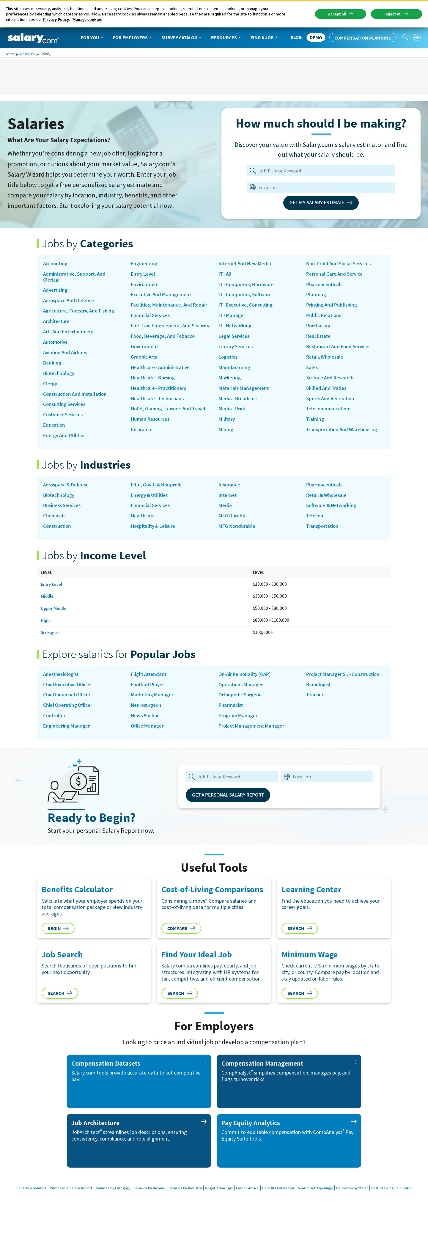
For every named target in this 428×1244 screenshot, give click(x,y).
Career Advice (249, 1206)
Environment (146, 285)
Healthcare (143, 531)
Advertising (56, 292)
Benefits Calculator (281, 1206)
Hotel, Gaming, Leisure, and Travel (163, 432)
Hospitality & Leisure (155, 542)
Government (145, 364)
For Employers (132, 37)
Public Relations (325, 318)
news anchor (146, 733)
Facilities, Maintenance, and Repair (163, 310)
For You (92, 37)
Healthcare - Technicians (159, 418)
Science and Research (331, 383)
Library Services (237, 362)
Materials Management (244, 405)
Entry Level (144, 274)
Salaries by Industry (182, 1206)
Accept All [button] (337, 14)
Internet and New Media (246, 274)
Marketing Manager (153, 712)
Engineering (144, 264)
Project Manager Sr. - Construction (330, 693)
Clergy (50, 390)
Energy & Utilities (151, 509)
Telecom (315, 531)
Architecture (57, 324)
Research (27, 53)
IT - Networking (236, 340)
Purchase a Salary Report (62, 1206)
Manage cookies (87, 19)
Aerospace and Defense (70, 303)
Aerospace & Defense (67, 498)
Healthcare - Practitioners (161, 407)
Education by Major (359, 1206)
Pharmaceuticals (325, 285)
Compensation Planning (362, 38)
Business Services (63, 520)
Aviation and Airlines (67, 357)
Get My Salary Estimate (321, 202)
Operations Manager (241, 701)
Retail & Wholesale (327, 509)
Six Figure (51, 648)
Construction (58, 542)
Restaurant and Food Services (340, 351)
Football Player (148, 701)
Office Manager (148, 744)
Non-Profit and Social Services (341, 264)
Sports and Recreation (332, 405)
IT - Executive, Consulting (247, 318)
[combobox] (317, 187)
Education (55, 433)
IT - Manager (232, 329)
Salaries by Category (105, 1206)
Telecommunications (330, 416)
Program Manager (238, 733)
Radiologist (319, 707)
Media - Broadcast (239, 416)
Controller (55, 733)
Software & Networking (333, 520)
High (45, 636)
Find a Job (264, 37)
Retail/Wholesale (325, 362)
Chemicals (55, 531)
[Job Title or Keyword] (320, 170)
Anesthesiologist (62, 690)
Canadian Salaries (20, 1206)
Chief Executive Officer (69, 701)
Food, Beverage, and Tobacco (164, 353)
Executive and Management (162, 296)
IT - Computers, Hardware (248, 296)
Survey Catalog (181, 37)
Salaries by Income (144, 1206)
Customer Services (64, 423)
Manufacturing (235, 383)
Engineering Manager (67, 744)
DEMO (316, 37)
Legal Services (234, 351)
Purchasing (319, 329)
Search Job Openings (320, 1206)
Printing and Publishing (333, 307)
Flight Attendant (150, 690)
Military (227, 438)
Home (10, 53)
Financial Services (151, 324)
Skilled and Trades (327, 394)
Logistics (228, 373)
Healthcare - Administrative (163, 385)
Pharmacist (231, 723)
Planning (316, 296)
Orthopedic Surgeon (241, 712)
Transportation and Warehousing (344, 438)
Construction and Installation (77, 401)
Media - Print (233, 427)
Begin (58, 947)
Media (225, 520)
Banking (52, 368)
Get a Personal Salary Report (232, 813)
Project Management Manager (252, 744)
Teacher (315, 718)
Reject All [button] (393, 14)
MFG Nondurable (237, 542)
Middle (47, 612)
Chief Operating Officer (69, 723)
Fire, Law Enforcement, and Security (162, 338)
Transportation (323, 542)
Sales (312, 373)
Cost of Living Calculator (402, 1206)
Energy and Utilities (66, 444)
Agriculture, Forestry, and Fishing (81, 314)
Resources (226, 37)
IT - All (225, 285)
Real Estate (319, 340)
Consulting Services (66, 412)
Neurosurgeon (147, 723)
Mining (226, 449)
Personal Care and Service (336, 274)
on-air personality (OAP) (247, 690)
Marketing (230, 394)
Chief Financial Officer (68, 712)
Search (299, 947)
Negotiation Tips (218, 1206)
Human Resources (151, 446)
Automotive (56, 346)
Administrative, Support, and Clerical (77, 277)
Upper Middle (54, 624)
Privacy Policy (56, 19)
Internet (227, 509)
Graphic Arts (145, 374)
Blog (296, 37)
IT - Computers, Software (247, 307)
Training (315, 427)
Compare (181, 947)
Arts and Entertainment (70, 335)
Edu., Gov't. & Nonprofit (159, 498)
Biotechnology (60, 379)
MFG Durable (233, 531)
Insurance (229, 264)
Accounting (56, 264)
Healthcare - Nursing (154, 396)
